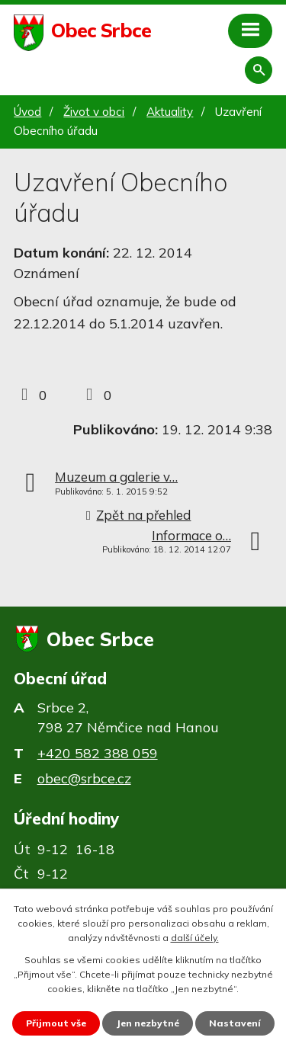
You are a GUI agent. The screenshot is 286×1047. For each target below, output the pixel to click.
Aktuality (169, 111)
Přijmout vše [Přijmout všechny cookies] (56, 1023)
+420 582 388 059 (97, 753)
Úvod (27, 111)
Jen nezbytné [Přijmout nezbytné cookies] (147, 1023)
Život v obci (93, 111)
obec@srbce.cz (84, 778)
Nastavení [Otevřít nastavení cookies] (235, 1023)
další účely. (195, 937)
